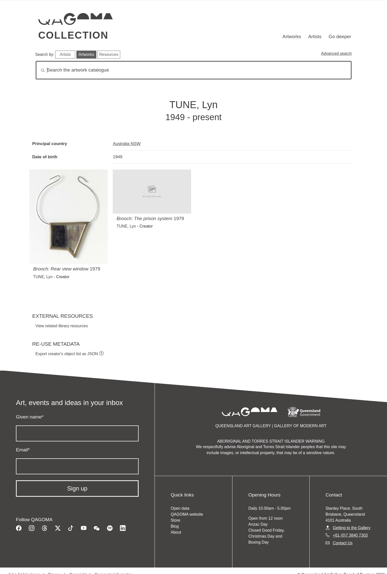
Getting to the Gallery (351, 528)
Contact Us (342, 543)
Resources (108, 54)
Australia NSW (127, 143)
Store (175, 520)
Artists (314, 36)
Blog (175, 526)
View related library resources (62, 326)
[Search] (193, 70)
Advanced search (336, 53)
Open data (180, 508)
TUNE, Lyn (43, 277)
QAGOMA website (187, 514)
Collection (73, 35)
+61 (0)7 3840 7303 (350, 535)
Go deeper (340, 36)
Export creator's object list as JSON (67, 354)
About (176, 532)
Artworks (291, 36)
